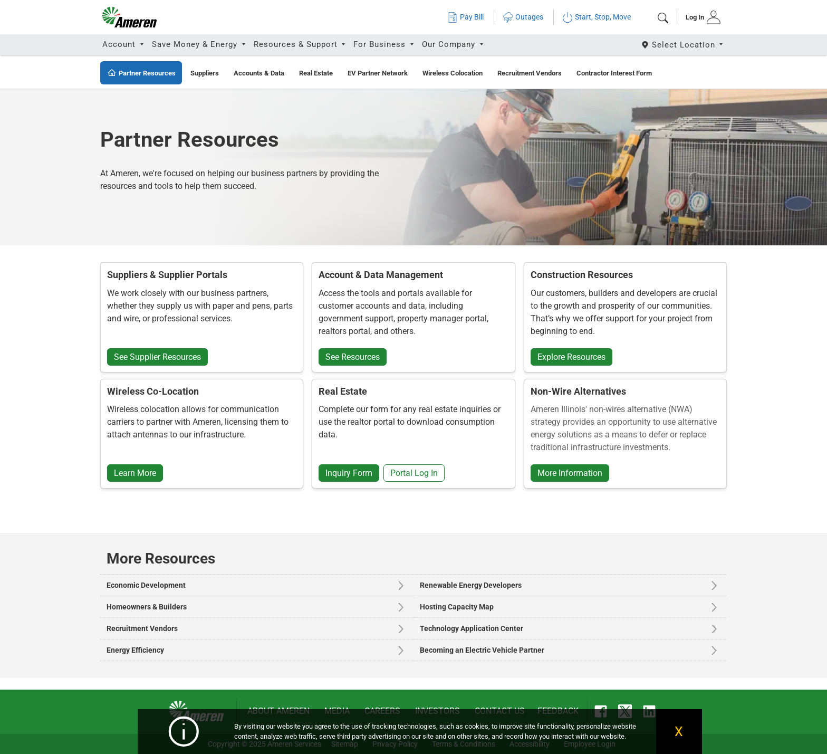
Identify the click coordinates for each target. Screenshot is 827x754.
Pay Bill (465, 17)
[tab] (700, 17)
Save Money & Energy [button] (196, 44)
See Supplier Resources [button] (157, 357)
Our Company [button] (450, 44)
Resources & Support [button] (297, 44)
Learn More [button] (135, 473)
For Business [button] (380, 44)
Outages (523, 17)
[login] (700, 17)
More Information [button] (569, 473)
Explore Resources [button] (571, 357)
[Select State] (683, 44)
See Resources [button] (352, 357)
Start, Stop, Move (596, 17)
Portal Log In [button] (414, 473)
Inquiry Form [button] (348, 473)
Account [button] (120, 44)
